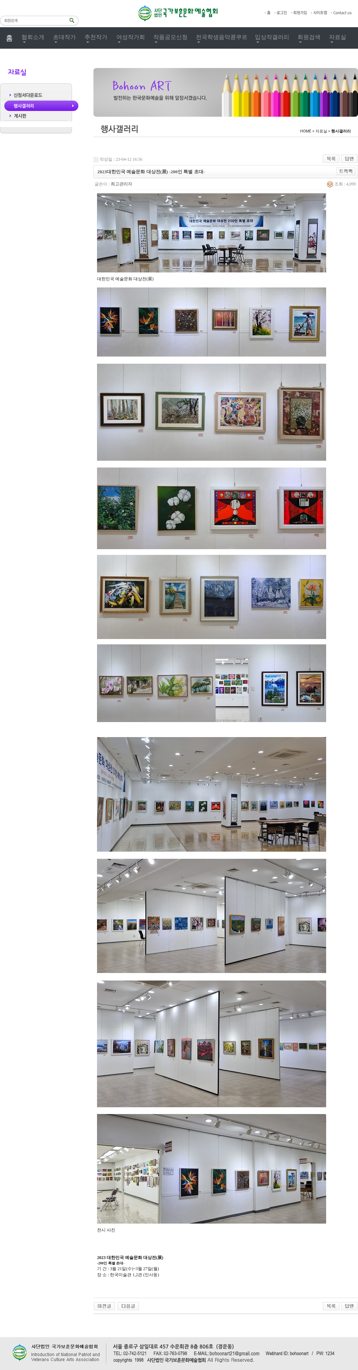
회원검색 (308, 37)
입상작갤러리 (272, 37)
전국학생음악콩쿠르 (221, 37)
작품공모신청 (170, 37)
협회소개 (32, 37)
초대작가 (64, 37)
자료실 (337, 37)
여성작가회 (130, 37)
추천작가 (95, 37)
